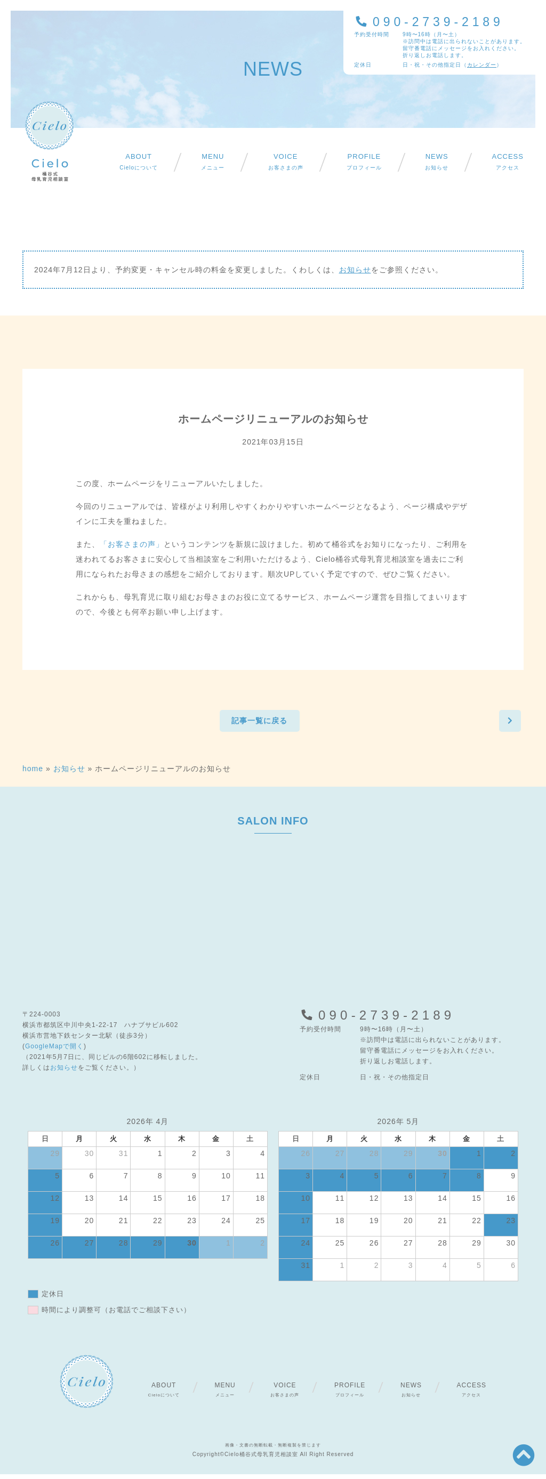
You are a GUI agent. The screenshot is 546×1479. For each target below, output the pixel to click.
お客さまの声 (285, 162)
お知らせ (436, 162)
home (32, 773)
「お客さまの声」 (132, 544)
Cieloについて (138, 162)
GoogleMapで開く (54, 1051)
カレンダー (481, 65)
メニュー (212, 162)
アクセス (507, 162)
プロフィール (364, 162)
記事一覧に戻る (257, 723)
